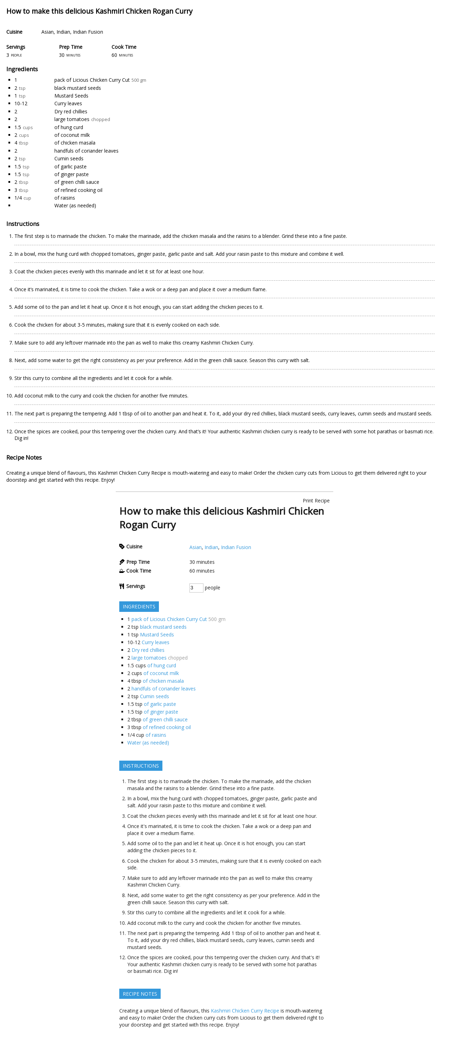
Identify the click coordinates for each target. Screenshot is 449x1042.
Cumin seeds (68, 158)
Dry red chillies (70, 111)
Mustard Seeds (71, 95)
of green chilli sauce (76, 182)
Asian (47, 31)
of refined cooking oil (78, 190)
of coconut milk (72, 135)
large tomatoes (71, 119)
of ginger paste (71, 174)
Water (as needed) (75, 205)
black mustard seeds (77, 88)
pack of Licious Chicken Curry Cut (92, 79)
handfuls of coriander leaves (86, 150)
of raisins (64, 197)
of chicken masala (74, 142)
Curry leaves (68, 103)
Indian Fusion (88, 31)
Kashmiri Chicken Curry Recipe (132, 472)
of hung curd (68, 127)
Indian (63, 31)
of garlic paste (70, 166)
